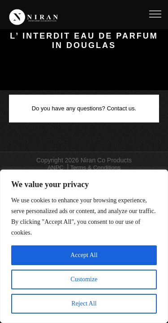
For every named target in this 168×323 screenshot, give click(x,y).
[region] (84, 246)
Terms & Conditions (95, 167)
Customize (84, 279)
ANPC (55, 167)
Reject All (83, 303)
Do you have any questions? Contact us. (84, 108)
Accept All (83, 255)
